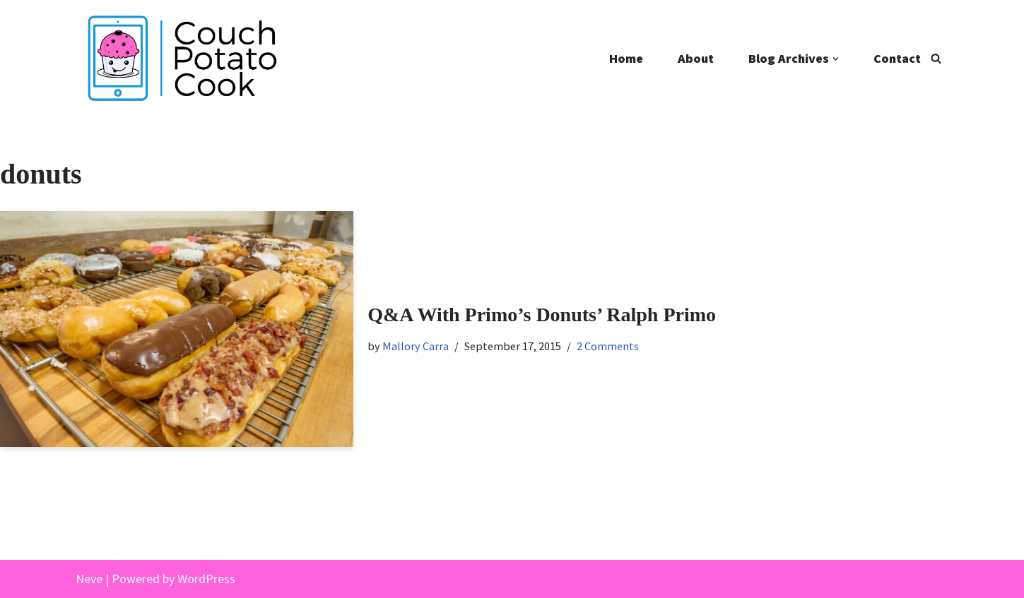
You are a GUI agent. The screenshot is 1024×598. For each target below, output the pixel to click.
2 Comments (608, 346)
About (696, 58)
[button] (835, 59)
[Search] (936, 58)
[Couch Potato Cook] (182, 58)
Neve (89, 578)
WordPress (206, 578)
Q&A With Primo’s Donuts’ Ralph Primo (541, 314)
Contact (897, 58)
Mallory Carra (415, 346)
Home (626, 58)
